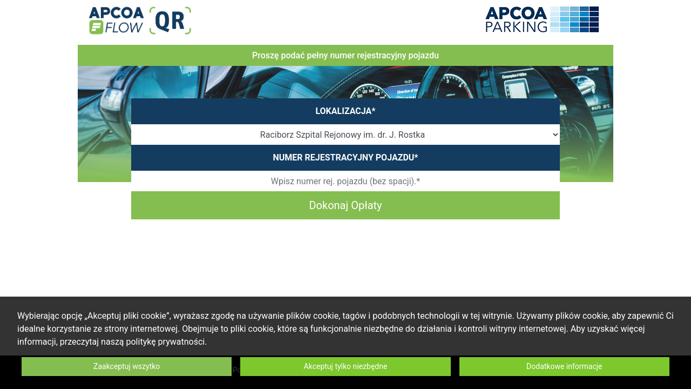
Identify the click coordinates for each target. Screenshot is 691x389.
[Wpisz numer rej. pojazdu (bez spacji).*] (345, 181)
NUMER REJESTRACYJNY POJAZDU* (345, 157)
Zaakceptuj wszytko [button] (126, 366)
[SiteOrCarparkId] (345, 134)
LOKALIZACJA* (345, 111)
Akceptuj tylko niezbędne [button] (346, 366)
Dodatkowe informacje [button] (564, 366)
